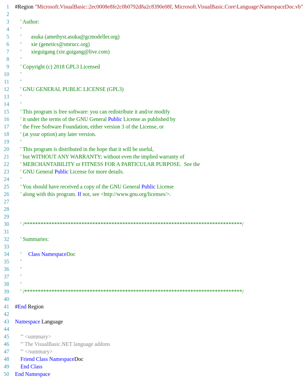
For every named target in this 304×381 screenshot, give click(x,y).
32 (6, 239)
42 (6, 314)
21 (6, 156)
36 (6, 269)
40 (6, 299)
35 (6, 261)
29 (6, 216)
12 (6, 89)
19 (6, 141)
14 (6, 104)
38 (6, 284)
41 (6, 306)
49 (6, 366)
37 (6, 276)
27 (6, 201)
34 (6, 254)
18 (6, 134)
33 (6, 246)
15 (6, 112)
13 (6, 97)
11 (6, 82)
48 (6, 359)
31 (6, 231)
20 (6, 149)
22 (6, 164)
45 (6, 336)
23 (6, 171)
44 (6, 329)
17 (6, 126)
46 (6, 344)
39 (6, 291)
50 (6, 374)
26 (6, 194)
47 (6, 351)
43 (6, 321)
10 (6, 74)
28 (6, 209)
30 (6, 224)
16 (6, 119)
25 (6, 186)
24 (6, 179)
